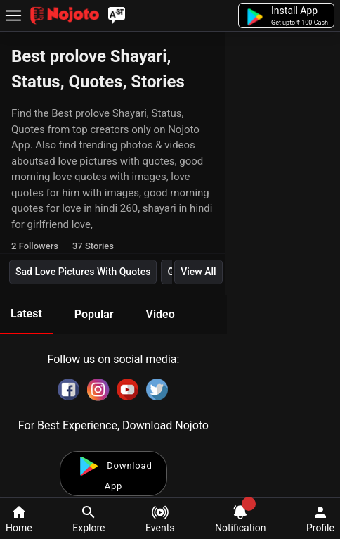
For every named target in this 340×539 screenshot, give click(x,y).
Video (159, 314)
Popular (94, 314)
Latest (26, 313)
